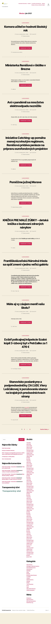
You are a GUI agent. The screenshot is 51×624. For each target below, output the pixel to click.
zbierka (20, 210)
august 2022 (29, 521)
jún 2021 (28, 542)
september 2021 (30, 537)
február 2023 (29, 512)
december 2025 (29, 461)
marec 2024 (29, 492)
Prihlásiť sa (28, 608)
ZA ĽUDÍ (27, 418)
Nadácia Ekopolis (15, 210)
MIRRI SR (14, 89)
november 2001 (29, 564)
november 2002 (29, 563)
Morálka (28, 584)
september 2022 (30, 519)
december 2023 (29, 497)
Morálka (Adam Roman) (31, 586)
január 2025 (29, 477)
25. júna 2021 (33, 358)
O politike (28, 587)
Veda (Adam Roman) (30, 599)
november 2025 (29, 462)
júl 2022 (28, 522)
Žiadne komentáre (26, 36)
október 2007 (29, 560)
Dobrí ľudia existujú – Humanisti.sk (9, 477)
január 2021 (29, 549)
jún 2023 (28, 506)
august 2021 (29, 539)
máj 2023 (28, 507)
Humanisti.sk (8, 621)
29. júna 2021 (33, 73)
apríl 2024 (28, 491)
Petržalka (19, 376)
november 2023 (29, 498)
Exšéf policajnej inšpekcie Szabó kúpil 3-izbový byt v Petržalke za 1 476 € (25, 350)
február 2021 (29, 548)
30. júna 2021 (33, 34)
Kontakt (29, 3)
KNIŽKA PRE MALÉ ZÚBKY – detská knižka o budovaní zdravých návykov (25, 227)
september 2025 (30, 465)
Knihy (27, 583)
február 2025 (29, 476)
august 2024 (29, 485)
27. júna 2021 (33, 235)
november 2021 (29, 534)
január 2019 (29, 555)
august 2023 (29, 503)
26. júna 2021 (33, 319)
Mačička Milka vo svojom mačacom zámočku (11, 490)
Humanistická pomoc (31, 578)
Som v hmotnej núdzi (6, 469)
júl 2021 (28, 540)
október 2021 (29, 536)
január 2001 (29, 567)
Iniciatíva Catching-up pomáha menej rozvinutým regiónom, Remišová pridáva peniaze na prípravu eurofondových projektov (25, 145)
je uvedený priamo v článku (23, 34)
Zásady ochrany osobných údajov (38, 5)
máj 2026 (28, 453)
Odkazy (43, 3)
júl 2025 (28, 468)
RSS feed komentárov (31, 611)
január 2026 (29, 459)
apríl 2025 (28, 473)
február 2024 (29, 494)
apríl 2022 (28, 527)
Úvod (27, 596)
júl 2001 (28, 566)
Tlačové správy (25, 23)
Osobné (28, 589)
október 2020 (29, 554)
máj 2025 (28, 471)
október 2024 (29, 482)
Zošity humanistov (30, 601)
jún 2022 (28, 524)
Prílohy (27, 593)
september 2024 (30, 483)
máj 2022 (28, 525)
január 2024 (29, 495)
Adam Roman (29, 575)
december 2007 (30, 558)
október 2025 (29, 464)
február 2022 (29, 530)
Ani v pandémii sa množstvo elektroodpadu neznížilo (25, 104)
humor (13, 298)
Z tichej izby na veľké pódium (8, 467)
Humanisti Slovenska (23, 3)
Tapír (16, 298)
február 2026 (29, 458)
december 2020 (30, 551)
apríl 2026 (28, 455)
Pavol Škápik (14, 376)
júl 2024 (28, 486)
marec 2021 (29, 546)
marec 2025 (29, 474)
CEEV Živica (14, 125)
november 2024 (29, 480)
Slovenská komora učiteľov (17, 52)
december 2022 (29, 515)
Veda (27, 598)
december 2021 (29, 533)
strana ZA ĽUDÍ (15, 430)
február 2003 (29, 561)
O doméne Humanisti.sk (36, 3)
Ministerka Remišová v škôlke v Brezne (25, 67)
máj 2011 (28, 557)
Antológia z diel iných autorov (32, 577)
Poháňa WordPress (31, 621)
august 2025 (29, 467)
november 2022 (29, 516)
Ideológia (28, 581)
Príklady (28, 592)
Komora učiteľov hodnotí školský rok (25, 29)
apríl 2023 (28, 509)
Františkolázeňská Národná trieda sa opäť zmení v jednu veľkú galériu (25, 268)
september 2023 (30, 501)
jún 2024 (28, 488)
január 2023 (29, 513)
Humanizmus (29, 580)
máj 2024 (28, 489)
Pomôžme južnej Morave (25, 186)
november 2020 (29, 552)
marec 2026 (29, 456)
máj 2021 (28, 543)
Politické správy (29, 590)
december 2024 (29, 479)
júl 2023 (28, 504)
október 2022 (29, 518)
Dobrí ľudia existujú (6, 459)
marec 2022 (29, 528)
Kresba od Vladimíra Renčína (8, 461)
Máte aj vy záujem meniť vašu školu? (25, 313)
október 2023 (29, 500)
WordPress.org (29, 613)
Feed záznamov (29, 610)
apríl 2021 (28, 545)
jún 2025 (28, 470)
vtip (18, 298)
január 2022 (29, 531)
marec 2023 (29, 510)
